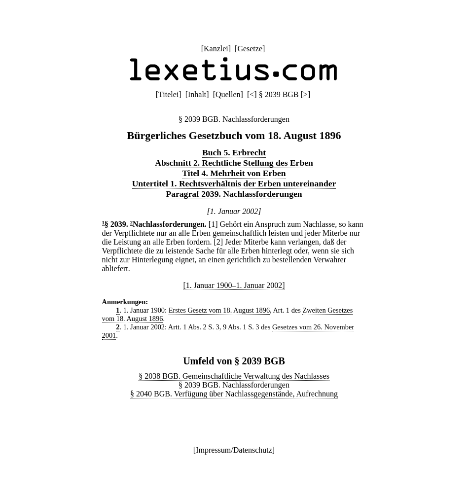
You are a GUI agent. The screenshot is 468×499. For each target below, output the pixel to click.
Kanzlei (216, 48)
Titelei (168, 94)
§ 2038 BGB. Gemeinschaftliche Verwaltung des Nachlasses (234, 376)
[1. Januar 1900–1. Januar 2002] (234, 285)
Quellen (228, 94)
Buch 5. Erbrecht (234, 152)
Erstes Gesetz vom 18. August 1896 (219, 310)
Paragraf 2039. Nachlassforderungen (234, 194)
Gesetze (249, 48)
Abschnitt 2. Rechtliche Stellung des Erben (234, 163)
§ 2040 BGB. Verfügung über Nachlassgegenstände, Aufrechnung (234, 394)
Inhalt (197, 94)
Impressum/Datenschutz (234, 450)
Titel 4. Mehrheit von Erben (234, 173)
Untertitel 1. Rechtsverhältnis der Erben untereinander (234, 183)
